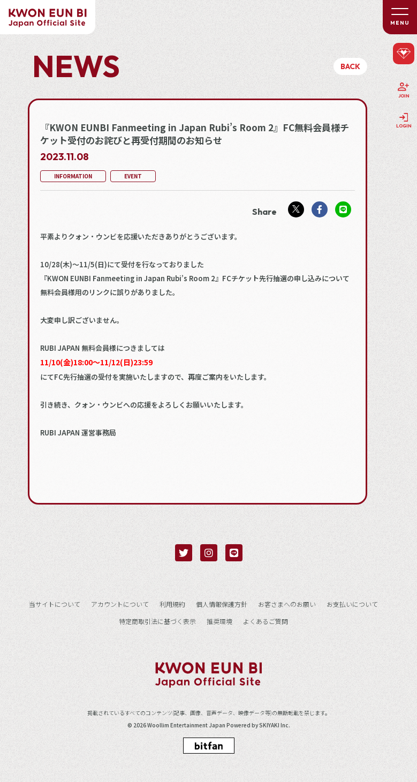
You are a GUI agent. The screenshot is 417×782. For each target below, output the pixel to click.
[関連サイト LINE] (233, 552)
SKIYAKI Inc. (274, 725)
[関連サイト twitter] (183, 552)
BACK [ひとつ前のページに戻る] (350, 66)
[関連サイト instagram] (208, 552)
